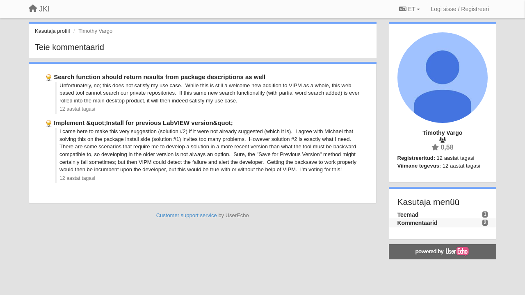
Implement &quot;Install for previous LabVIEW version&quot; (143, 122)
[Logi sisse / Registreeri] (459, 9)
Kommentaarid (417, 223)
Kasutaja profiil (52, 31)
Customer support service (186, 215)
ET (409, 9)
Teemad (408, 214)
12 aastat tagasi (77, 109)
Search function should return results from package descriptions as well (159, 76)
